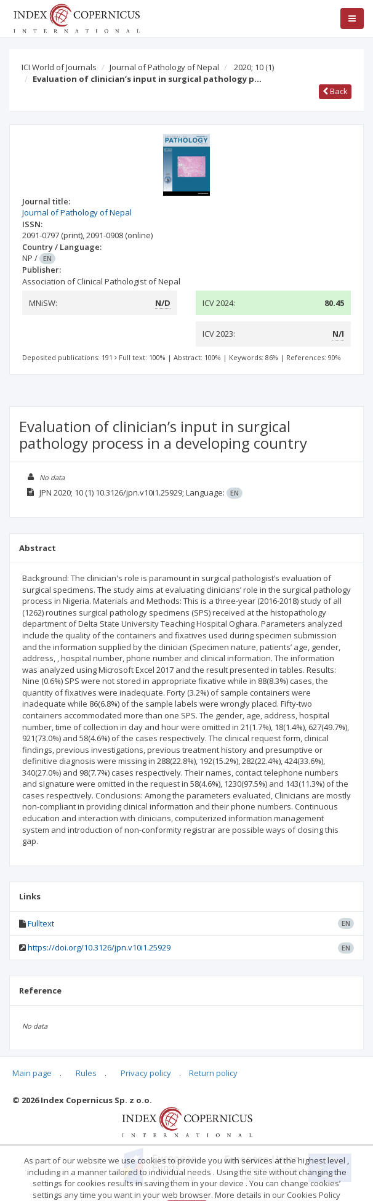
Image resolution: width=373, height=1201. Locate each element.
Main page (32, 1072)
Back (335, 91)
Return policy (213, 1072)
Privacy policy (146, 1072)
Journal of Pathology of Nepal (164, 67)
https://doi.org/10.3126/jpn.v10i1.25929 (99, 947)
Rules (86, 1072)
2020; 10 (254, 67)
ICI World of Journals (59, 67)
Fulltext (41, 923)
